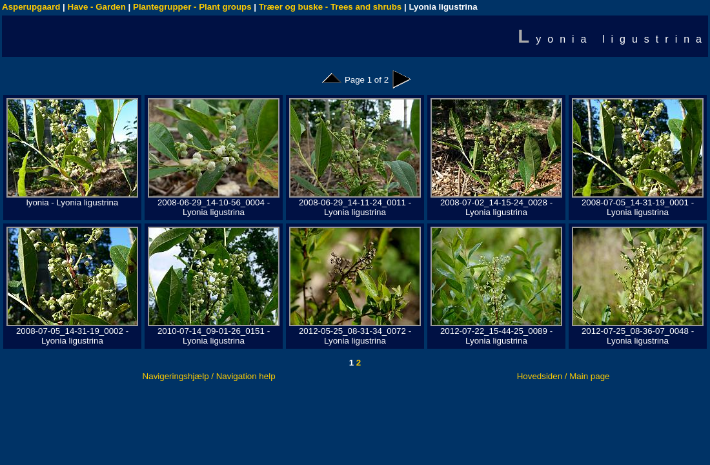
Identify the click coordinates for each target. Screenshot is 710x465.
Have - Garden (97, 7)
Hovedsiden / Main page (563, 376)
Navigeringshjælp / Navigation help (209, 376)
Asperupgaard (31, 7)
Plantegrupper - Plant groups (192, 7)
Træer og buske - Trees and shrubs (330, 7)
